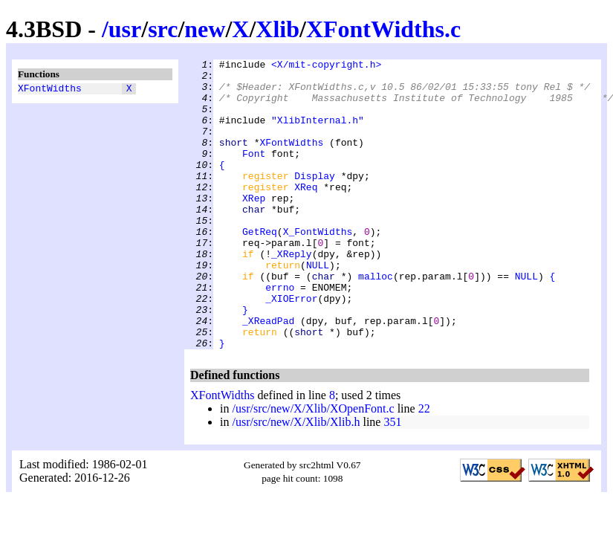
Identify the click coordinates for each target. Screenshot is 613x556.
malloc (375, 320)
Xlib (277, 29)
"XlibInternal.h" (317, 133)
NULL (317, 307)
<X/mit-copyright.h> (326, 66)
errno (279, 333)
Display (314, 200)
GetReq (259, 267)
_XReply (291, 293)
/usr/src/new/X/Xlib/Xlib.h (296, 479)
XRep (253, 226)
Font (253, 173)
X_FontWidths (318, 267)
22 (424, 466)
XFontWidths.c (383, 29)
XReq (305, 213)
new (204, 29)
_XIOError (291, 347)
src (163, 29)
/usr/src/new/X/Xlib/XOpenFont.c (313, 466)
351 (392, 479)
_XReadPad (268, 374)
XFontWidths (50, 90)
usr (124, 29)
